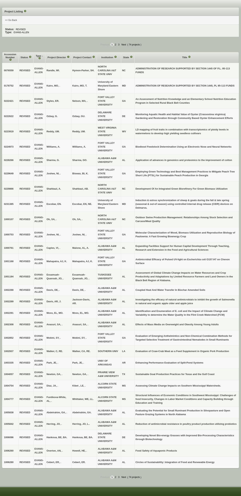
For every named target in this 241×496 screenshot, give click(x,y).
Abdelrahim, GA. (82, 412)
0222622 (9, 116)
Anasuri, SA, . (80, 324)
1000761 (9, 247)
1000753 (9, 234)
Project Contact (82, 57)
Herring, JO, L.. (81, 424)
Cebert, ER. (78, 462)
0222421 (9, 101)
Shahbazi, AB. (80, 188)
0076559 (9, 70)
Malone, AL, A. (80, 247)
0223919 (9, 131)
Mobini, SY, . (79, 337)
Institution (107, 57)
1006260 (9, 450)
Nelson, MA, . (80, 101)
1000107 (9, 219)
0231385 (9, 204)
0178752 (9, 85)
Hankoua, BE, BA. (82, 437)
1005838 (9, 412)
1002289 (9, 301)
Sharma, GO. (79, 160)
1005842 (9, 424)
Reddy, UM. (78, 131)
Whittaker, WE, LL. (83, 399)
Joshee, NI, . (79, 234)
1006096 (9, 437)
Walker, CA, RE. (81, 351)
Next (123, 44)
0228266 (9, 160)
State (126, 57)
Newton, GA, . (80, 374)
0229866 (9, 188)
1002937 (9, 351)
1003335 (9, 362)
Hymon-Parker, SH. (83, 70)
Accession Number (10, 56)
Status (25, 57)
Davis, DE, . (79, 290)
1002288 (9, 290)
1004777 (9, 399)
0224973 (9, 146)
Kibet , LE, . (79, 385)
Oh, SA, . (77, 219)
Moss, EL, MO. (80, 313)
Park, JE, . (78, 362)
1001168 (9, 261)
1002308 (9, 324)
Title (185, 57)
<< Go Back (11, 20)
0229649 (9, 173)
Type (39, 55)
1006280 (9, 462)
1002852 (9, 337)
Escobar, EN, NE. (82, 204)
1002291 (9, 313)
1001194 (9, 276)
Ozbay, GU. (78, 116)
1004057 (9, 374)
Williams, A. (79, 146)
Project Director (56, 57)
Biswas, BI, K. (80, 173)
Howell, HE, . (79, 450)
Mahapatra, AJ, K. (82, 261)
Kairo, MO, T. (79, 85)
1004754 (9, 385)
